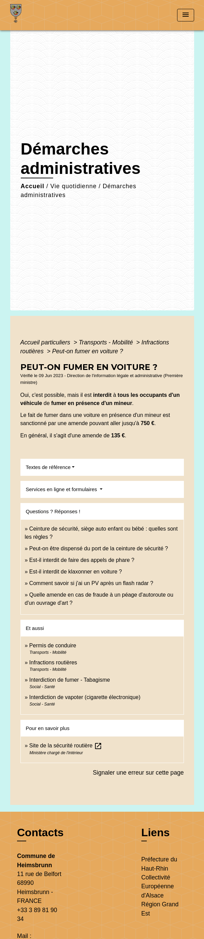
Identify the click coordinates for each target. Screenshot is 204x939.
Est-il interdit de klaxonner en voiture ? (75, 571)
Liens (155, 832)
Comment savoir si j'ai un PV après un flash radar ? (91, 583)
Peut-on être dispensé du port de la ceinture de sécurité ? (98, 548)
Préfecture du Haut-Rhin (159, 864)
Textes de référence (48, 467)
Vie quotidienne (73, 186)
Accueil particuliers (46, 342)
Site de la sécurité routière (65, 745)
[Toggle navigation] (185, 15)
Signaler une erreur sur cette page (138, 772)
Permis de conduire (52, 645)
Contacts (40, 832)
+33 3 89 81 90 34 (37, 914)
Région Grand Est (160, 909)
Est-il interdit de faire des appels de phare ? (82, 560)
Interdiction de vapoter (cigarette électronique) (84, 697)
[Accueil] (35, 15)
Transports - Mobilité (107, 342)
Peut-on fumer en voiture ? (87, 351)
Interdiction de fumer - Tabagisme (69, 680)
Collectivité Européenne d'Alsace (157, 886)
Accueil (33, 186)
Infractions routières (53, 662)
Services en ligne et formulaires (62, 489)
